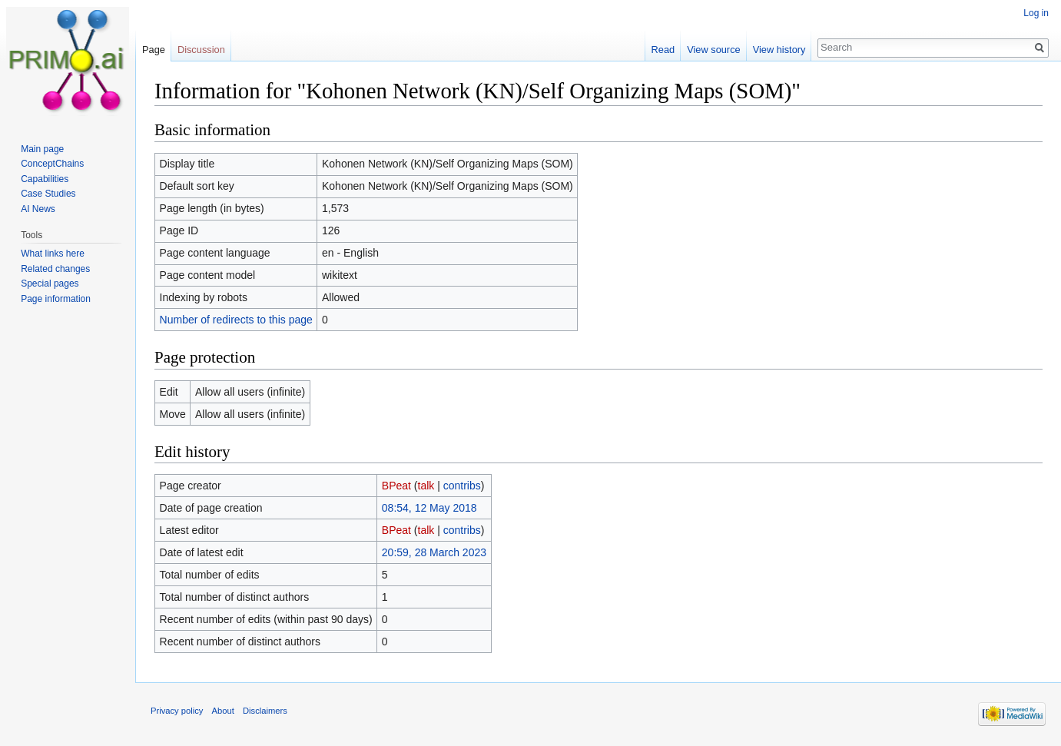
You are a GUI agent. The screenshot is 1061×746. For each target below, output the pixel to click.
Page (153, 49)
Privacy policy (177, 710)
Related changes (55, 269)
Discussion (201, 49)
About (223, 710)
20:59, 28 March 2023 (434, 552)
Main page (42, 149)
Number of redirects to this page (236, 319)
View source (713, 49)
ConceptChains (52, 163)
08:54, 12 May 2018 (429, 508)
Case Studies (48, 193)
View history (779, 49)
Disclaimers (265, 710)
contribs (462, 485)
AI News (38, 209)
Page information (56, 298)
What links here (53, 253)
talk (426, 485)
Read (663, 49)
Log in (1036, 13)
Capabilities (44, 179)
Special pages (49, 283)
